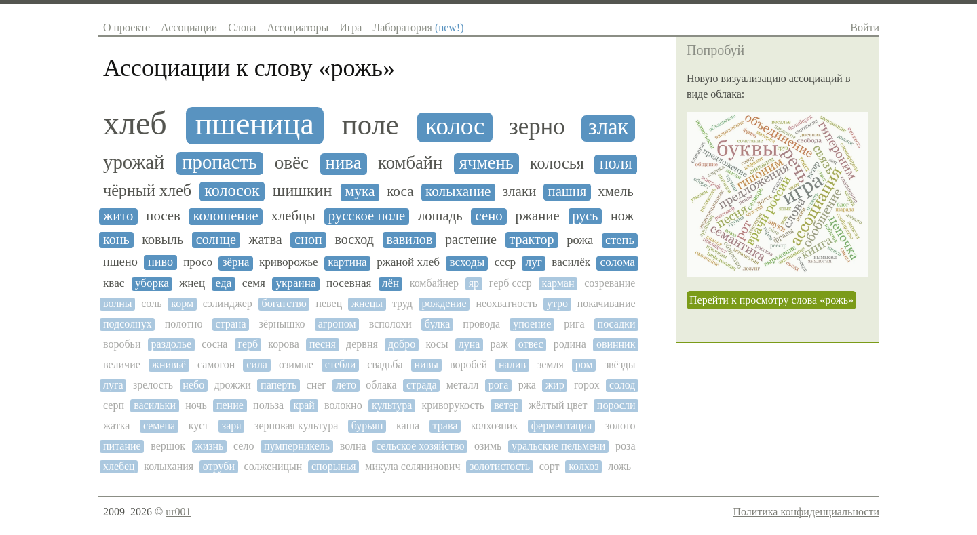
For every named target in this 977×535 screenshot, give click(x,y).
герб (248, 344)
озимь (487, 446)
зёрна (236, 262)
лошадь (440, 215)
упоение (532, 324)
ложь (619, 466)
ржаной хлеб (408, 262)
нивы (426, 364)
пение (230, 405)
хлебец (119, 466)
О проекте (126, 27)
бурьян (367, 425)
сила (256, 364)
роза (625, 446)
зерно (537, 127)
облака (381, 385)
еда (224, 283)
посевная (348, 283)
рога (498, 385)
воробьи (121, 344)
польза (268, 405)
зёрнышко (282, 324)
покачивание (606, 303)
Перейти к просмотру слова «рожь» (771, 300)
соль (151, 303)
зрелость (153, 385)
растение (471, 239)
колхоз (583, 466)
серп (113, 405)
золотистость (500, 466)
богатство (284, 303)
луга (113, 385)
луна (469, 344)
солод (622, 385)
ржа (527, 385)
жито (118, 215)
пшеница (254, 124)
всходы (467, 262)
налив (512, 364)
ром (584, 364)
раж (499, 344)
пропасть (219, 162)
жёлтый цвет (558, 405)
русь (585, 215)
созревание (609, 283)
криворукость (453, 405)
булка (437, 324)
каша (407, 425)
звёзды (620, 364)
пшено (120, 262)
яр (474, 283)
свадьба (384, 364)
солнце (216, 239)
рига (574, 324)
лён (390, 283)
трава (445, 425)
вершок (168, 446)
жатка (116, 425)
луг (534, 262)
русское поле (366, 215)
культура (392, 405)
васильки (155, 405)
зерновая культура (296, 425)
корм (182, 303)
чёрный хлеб (147, 190)
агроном (337, 324)
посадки (617, 324)
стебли (340, 364)
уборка (152, 283)
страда (421, 385)
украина (295, 283)
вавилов (410, 239)
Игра (350, 27)
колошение (225, 215)
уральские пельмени (558, 446)
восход (353, 239)
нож (622, 215)
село (243, 446)
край (303, 405)
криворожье (288, 262)
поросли (616, 405)
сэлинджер (227, 303)
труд (402, 303)
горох (587, 385)
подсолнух (127, 324)
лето (346, 385)
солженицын (273, 466)
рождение (444, 303)
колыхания (168, 466)
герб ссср (510, 283)
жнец (192, 283)
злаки (520, 191)
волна (353, 446)
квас (113, 283)
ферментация (561, 425)
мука (360, 191)
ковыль (162, 239)
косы (436, 344)
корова (283, 344)
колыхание (458, 191)
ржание (538, 215)
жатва (265, 239)
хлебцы (293, 215)
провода (481, 324)
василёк (571, 262)
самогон (216, 364)
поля (616, 163)
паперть (278, 385)
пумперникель (297, 446)
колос (454, 126)
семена (159, 425)
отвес (530, 344)
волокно (343, 405)
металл (462, 385)
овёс (292, 163)
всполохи (390, 324)
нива (344, 163)
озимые (296, 364)
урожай (133, 162)
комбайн (410, 163)
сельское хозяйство (420, 446)
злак (608, 127)
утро (557, 303)
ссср (505, 262)
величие (121, 364)
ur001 (178, 511)
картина (347, 262)
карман (557, 283)
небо (193, 385)
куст (199, 425)
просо (197, 262)
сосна (214, 344)
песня (322, 344)
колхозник (494, 425)
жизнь (209, 446)
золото (620, 425)
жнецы (367, 303)
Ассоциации (189, 27)
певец (328, 303)
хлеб (135, 123)
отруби (219, 466)
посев (163, 215)
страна (230, 324)
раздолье (171, 344)
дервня (362, 344)
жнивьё (169, 364)
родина (570, 344)
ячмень (486, 163)
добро (401, 344)
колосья (557, 163)
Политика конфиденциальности (806, 511)
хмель (615, 191)
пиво (160, 262)
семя (253, 283)
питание (122, 446)
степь (619, 240)
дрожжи (232, 385)
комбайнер (434, 283)
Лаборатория (417, 27)
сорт (549, 466)
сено (489, 215)
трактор (532, 239)
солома (617, 262)
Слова (242, 27)
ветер (506, 405)
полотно (184, 324)
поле (370, 124)
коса (400, 191)
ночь (196, 405)
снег (316, 385)
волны (117, 303)
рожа (580, 240)
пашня (567, 191)
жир (554, 385)
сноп (308, 239)
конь (116, 239)
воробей (468, 364)
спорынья (333, 466)
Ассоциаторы (297, 27)
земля (550, 364)
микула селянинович (412, 466)
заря (232, 425)
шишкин (302, 190)
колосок (232, 190)
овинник (616, 344)
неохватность (506, 303)
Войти (864, 27)
